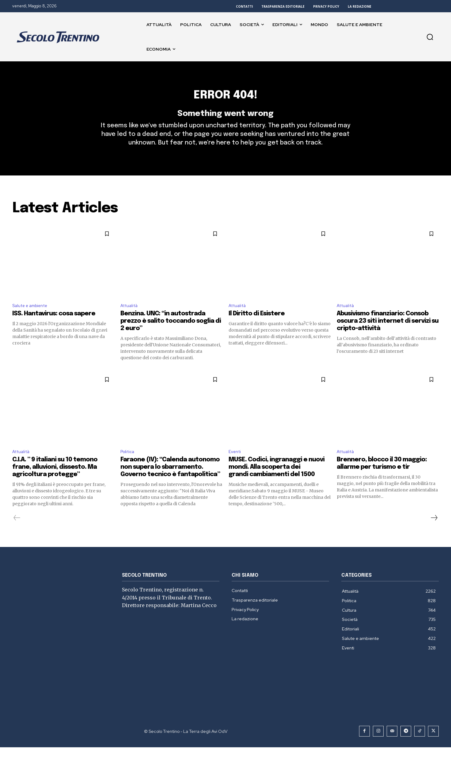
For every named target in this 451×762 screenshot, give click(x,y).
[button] (430, 37)
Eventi (236, 466)
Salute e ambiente (33, 318)
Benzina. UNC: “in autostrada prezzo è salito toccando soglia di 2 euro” (170, 334)
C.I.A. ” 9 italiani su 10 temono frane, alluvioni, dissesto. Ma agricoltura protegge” (54, 481)
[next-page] (434, 532)
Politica (128, 466)
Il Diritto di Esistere (257, 327)
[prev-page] (17, 532)
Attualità (130, 318)
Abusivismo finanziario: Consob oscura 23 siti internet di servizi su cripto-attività (387, 334)
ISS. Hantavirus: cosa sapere (53, 327)
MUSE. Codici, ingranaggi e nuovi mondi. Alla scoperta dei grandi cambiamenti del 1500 (276, 481)
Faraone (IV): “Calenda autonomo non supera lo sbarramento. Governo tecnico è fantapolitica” (170, 481)
